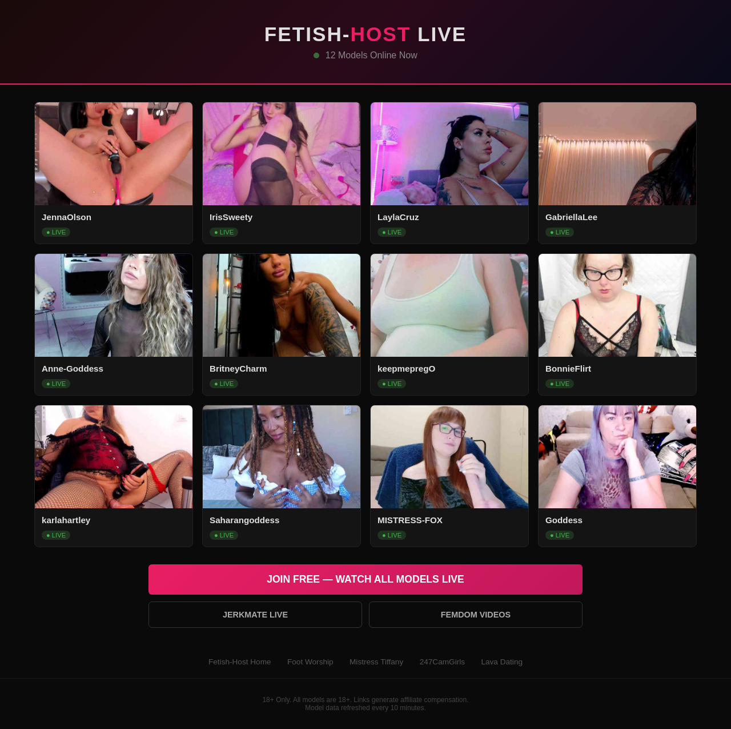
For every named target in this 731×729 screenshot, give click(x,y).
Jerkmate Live (255, 614)
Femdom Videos (476, 614)
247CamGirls (442, 662)
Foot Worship (310, 662)
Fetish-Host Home (239, 662)
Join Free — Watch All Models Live (365, 579)
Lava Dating (502, 662)
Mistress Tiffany (376, 662)
